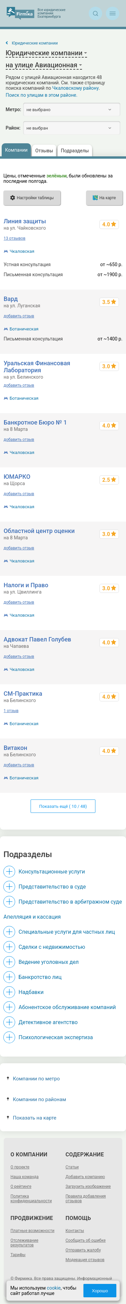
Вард (11, 298)
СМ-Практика (23, 693)
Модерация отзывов (85, 1259)
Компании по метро (33, 1079)
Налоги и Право (26, 585)
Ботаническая (24, 328)
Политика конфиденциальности (31, 1198)
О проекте (19, 1167)
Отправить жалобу (83, 1250)
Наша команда (24, 1176)
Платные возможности (32, 1230)
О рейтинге (20, 1186)
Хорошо (100, 1290)
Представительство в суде (52, 887)
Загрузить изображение (88, 1186)
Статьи (72, 1167)
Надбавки (30, 992)
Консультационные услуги (51, 871)
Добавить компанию (85, 1176)
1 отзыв (11, 710)
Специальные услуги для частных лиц (66, 932)
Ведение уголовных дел (48, 962)
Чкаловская (22, 251)
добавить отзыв (19, 316)
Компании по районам (36, 1099)
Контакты (75, 1230)
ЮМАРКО (17, 476)
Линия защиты (25, 221)
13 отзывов (15, 238)
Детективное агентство (48, 1022)
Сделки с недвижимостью (51, 947)
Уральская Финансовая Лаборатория (37, 367)
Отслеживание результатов (24, 1242)
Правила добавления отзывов (86, 1198)
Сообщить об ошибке (86, 1240)
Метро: (13, 109)
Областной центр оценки (39, 530)
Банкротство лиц (39, 977)
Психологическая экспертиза (55, 1037)
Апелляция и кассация (31, 917)
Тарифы (18, 1254)
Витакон (15, 747)
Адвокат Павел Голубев (37, 639)
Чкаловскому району (75, 88)
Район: (13, 128)
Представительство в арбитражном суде (70, 902)
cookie (53, 1288)
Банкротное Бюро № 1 (35, 422)
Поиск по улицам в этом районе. (42, 95)
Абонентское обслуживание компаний (67, 1007)
